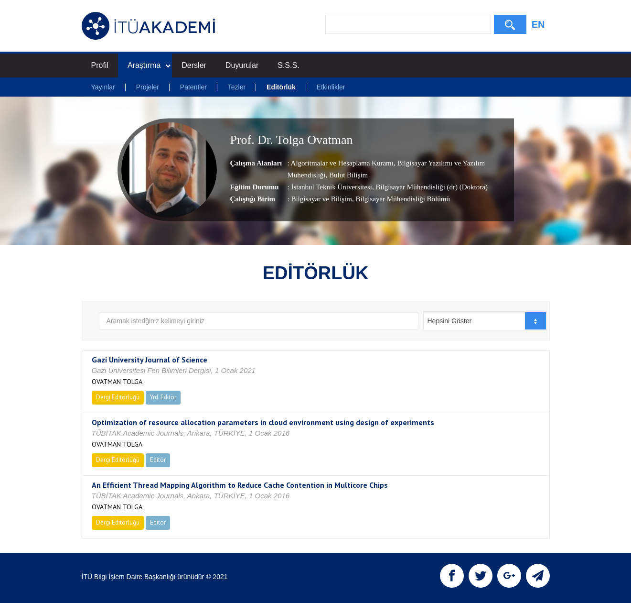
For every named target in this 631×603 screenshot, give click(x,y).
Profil (99, 65)
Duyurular (241, 65)
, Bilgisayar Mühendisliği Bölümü (401, 199)
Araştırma (149, 65)
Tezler (237, 87)
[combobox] (485, 320)
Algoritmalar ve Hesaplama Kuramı (342, 163)
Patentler (193, 87)
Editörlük (281, 87)
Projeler (147, 87)
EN (538, 24)
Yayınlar (103, 87)
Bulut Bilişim (347, 175)
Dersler (194, 65)
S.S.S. (288, 65)
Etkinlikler (331, 87)
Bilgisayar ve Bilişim (321, 199)
